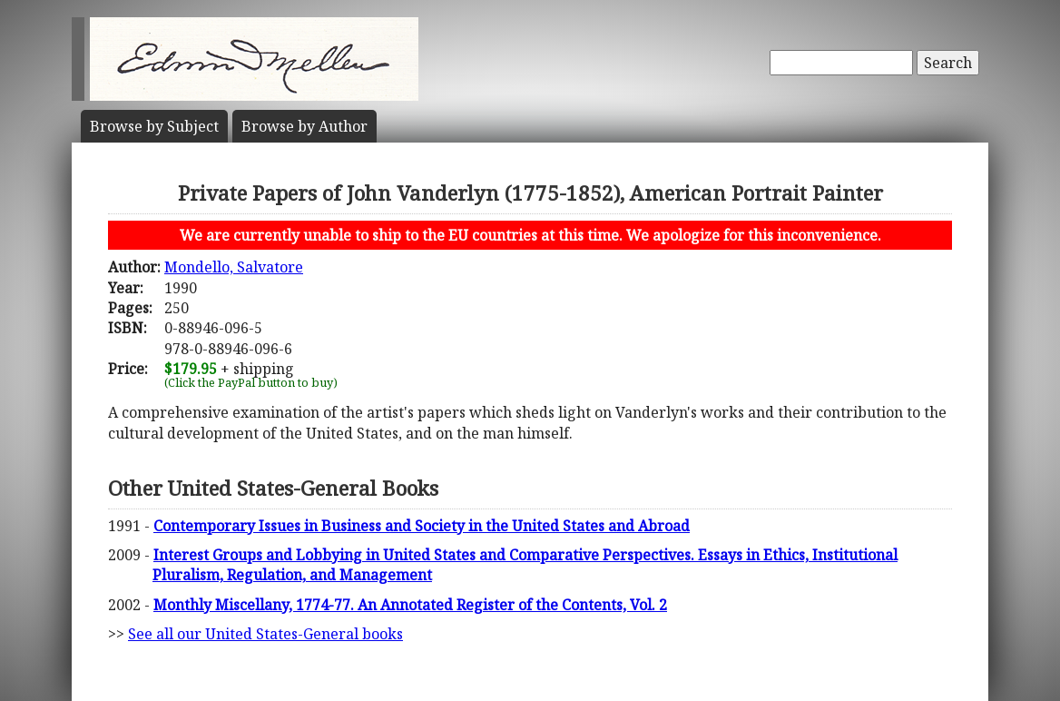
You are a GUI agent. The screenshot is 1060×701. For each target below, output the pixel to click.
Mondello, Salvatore (233, 267)
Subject (154, 126)
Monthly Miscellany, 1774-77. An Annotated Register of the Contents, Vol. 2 (410, 605)
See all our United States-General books (265, 634)
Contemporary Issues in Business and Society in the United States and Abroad (421, 526)
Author (304, 126)
